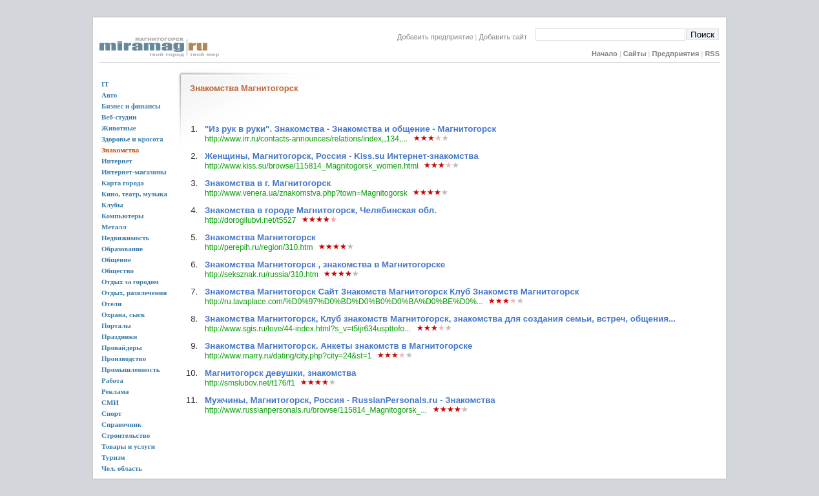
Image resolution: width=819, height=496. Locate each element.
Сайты (635, 53)
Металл (114, 227)
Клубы (112, 205)
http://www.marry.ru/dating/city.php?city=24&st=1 (288, 355)
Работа (112, 380)
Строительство (125, 435)
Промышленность (130, 369)
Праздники (119, 336)
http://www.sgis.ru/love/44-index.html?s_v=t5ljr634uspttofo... (308, 328)
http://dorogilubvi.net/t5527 (250, 220)
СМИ (110, 402)
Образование (122, 249)
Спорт (111, 413)
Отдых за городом (130, 281)
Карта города (122, 183)
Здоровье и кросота (132, 139)
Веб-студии (119, 117)
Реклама (115, 391)
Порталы (116, 325)
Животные (118, 128)
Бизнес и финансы (131, 106)
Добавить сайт (507, 37)
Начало (604, 53)
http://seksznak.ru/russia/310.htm (261, 274)
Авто (109, 95)
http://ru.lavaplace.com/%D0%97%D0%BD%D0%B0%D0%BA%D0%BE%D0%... (344, 301)
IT (105, 84)
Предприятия (676, 53)
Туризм (113, 457)
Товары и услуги (128, 446)
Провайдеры (121, 347)
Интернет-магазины (134, 172)
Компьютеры (122, 216)
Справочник (121, 424)
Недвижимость (125, 238)
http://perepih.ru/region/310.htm (259, 247)
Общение (116, 260)
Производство (123, 358)
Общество (117, 270)
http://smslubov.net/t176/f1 (250, 383)
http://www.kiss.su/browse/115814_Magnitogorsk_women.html (312, 165)
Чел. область (121, 468)
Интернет (116, 161)
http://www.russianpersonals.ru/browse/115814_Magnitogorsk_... (316, 410)
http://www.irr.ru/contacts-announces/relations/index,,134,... (306, 138)
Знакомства (120, 150)
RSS (712, 53)
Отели (111, 303)
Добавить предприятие (435, 37)
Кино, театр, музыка (134, 194)
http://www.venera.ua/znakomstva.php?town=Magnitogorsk (306, 193)
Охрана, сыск (123, 314)
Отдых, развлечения (134, 292)
